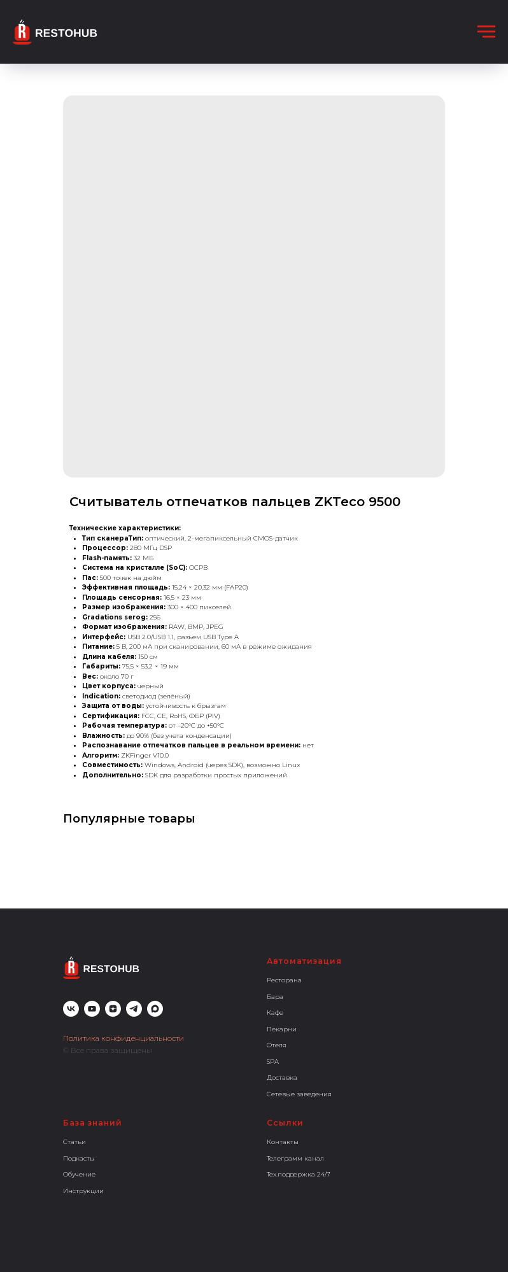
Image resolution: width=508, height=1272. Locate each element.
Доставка (282, 1077)
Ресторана (284, 980)
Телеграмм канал (295, 1158)
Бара (275, 997)
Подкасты (79, 1158)
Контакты (283, 1142)
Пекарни (282, 1029)
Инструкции (83, 1191)
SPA (273, 1061)
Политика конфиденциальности (123, 1038)
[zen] (113, 1009)
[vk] (71, 1009)
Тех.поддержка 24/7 (298, 1174)
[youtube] (92, 1009)
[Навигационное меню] (486, 31)
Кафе (275, 1012)
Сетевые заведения (299, 1094)
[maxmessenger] (155, 1009)
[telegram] (134, 1009)
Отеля (276, 1045)
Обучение (79, 1174)
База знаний (92, 1122)
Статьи (74, 1142)
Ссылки (285, 1122)
